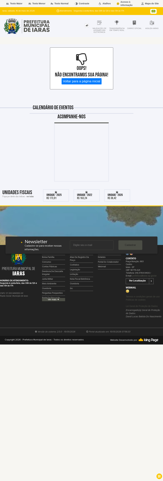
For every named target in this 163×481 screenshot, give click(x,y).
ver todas (30, 196)
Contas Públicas (49, 267)
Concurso (46, 262)
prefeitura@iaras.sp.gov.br (144, 276)
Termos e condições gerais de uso (142, 296)
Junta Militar (47, 279)
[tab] (87, 25)
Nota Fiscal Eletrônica (80, 279)
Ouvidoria (46, 288)
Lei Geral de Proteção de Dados (142, 306)
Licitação (74, 274)
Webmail (102, 267)
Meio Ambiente (49, 284)
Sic (71, 288)
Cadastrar (130, 245)
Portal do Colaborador (108, 262)
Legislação (75, 270)
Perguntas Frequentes (52, 293)
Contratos (74, 265)
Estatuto (102, 257)
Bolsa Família (48, 257)
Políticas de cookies (135, 299)
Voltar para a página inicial (81, 81)
